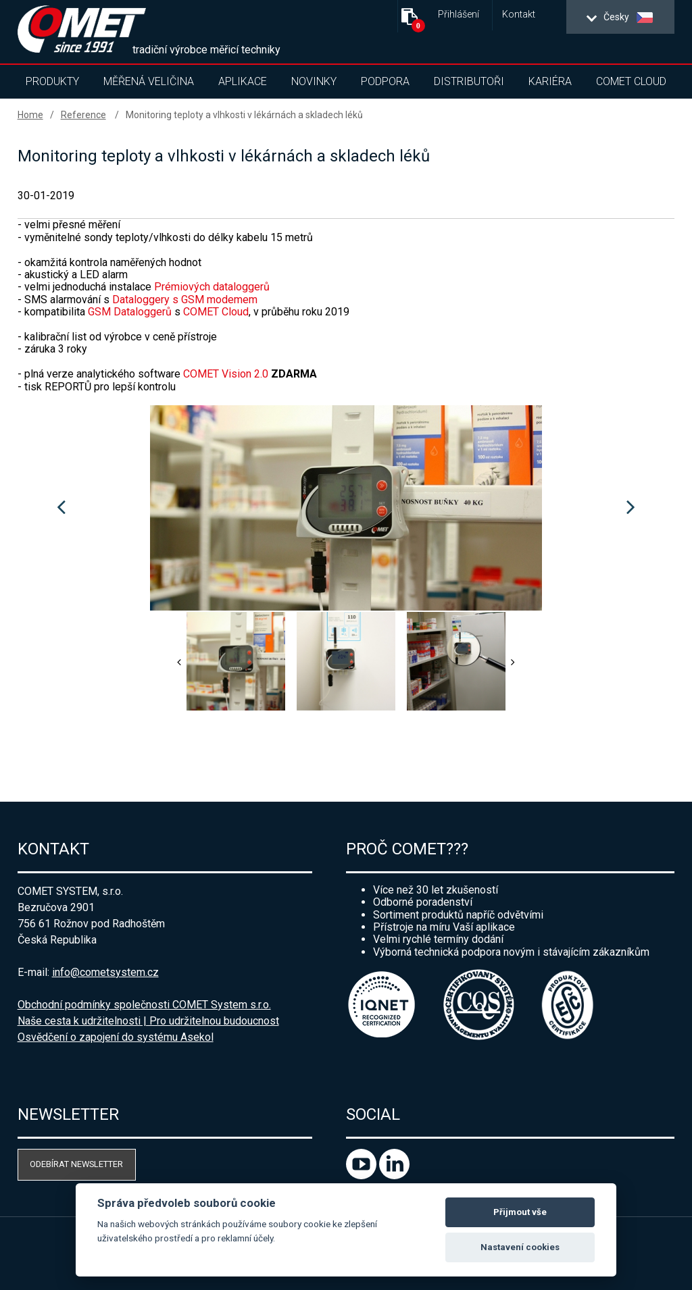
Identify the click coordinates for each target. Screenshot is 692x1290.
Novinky (314, 81)
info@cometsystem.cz (105, 972)
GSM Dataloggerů (130, 311)
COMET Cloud (631, 81)
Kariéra (550, 81)
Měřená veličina (148, 81)
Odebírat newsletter (76, 1164)
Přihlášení (458, 14)
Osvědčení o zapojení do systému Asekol (116, 1037)
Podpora (385, 81)
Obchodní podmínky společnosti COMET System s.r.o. (144, 1004)
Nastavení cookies (520, 1247)
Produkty (52, 81)
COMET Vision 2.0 (227, 373)
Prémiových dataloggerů (212, 286)
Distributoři (469, 81)
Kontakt (518, 14)
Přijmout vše (520, 1212)
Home (30, 114)
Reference (83, 114)
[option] (346, 508)
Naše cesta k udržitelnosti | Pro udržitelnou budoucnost (148, 1020)
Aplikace (242, 81)
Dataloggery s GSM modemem (184, 299)
